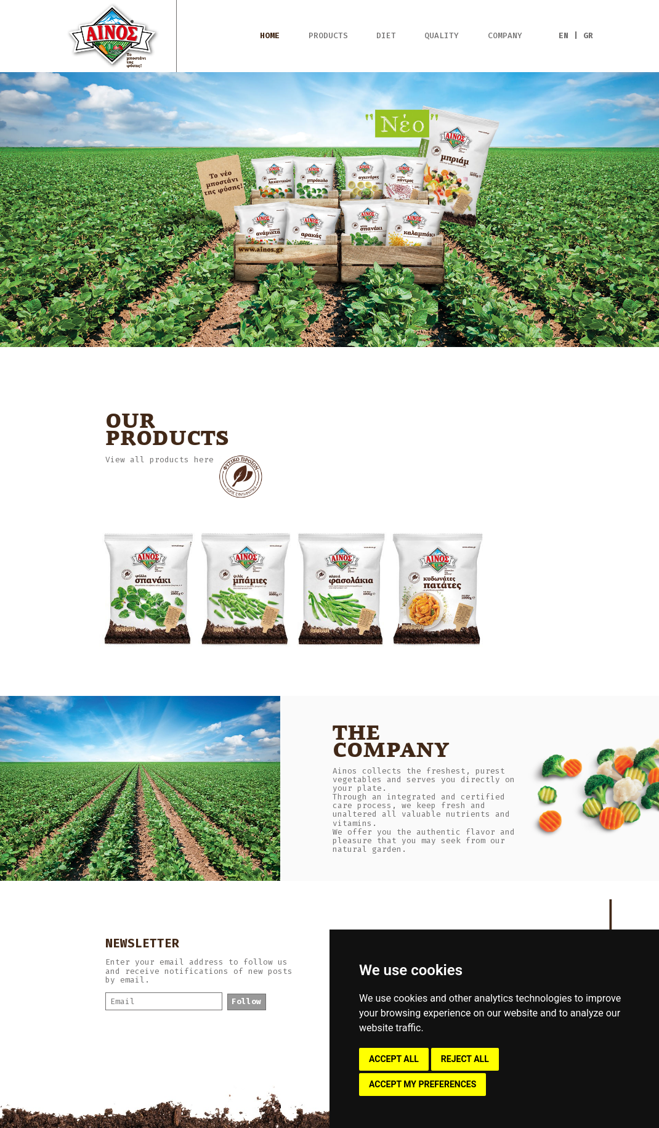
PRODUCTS (328, 35)
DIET (386, 35)
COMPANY (505, 35)
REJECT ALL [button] (465, 1059)
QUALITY (441, 35)
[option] (329, 209)
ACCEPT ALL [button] (394, 1059)
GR (588, 35)
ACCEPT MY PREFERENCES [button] (422, 1084)
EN (563, 35)
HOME (270, 35)
